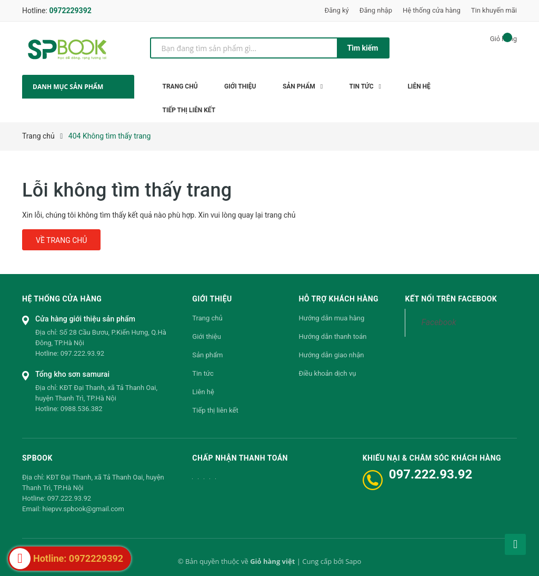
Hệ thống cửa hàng (432, 10)
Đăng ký (337, 10)
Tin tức (202, 373)
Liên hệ (203, 392)
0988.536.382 (82, 409)
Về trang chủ (61, 240)
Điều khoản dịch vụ (327, 373)
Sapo (353, 561)
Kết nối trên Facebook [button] (451, 299)
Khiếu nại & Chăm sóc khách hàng (432, 458)
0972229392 (70, 10)
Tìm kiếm (362, 48)
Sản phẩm (207, 355)
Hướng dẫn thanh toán (332, 336)
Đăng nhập (376, 10)
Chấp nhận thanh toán (240, 458)
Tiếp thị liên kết (215, 410)
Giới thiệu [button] (212, 299)
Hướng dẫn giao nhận (331, 355)
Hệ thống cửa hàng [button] (62, 299)
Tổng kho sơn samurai (72, 374)
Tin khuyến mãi (494, 10)
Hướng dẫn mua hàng (331, 318)
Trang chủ (207, 318)
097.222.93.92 (82, 353)
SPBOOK (37, 458)
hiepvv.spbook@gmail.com (83, 509)
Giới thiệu (206, 336)
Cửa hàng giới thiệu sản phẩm (85, 319)
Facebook (438, 322)
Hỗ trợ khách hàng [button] (338, 299)
